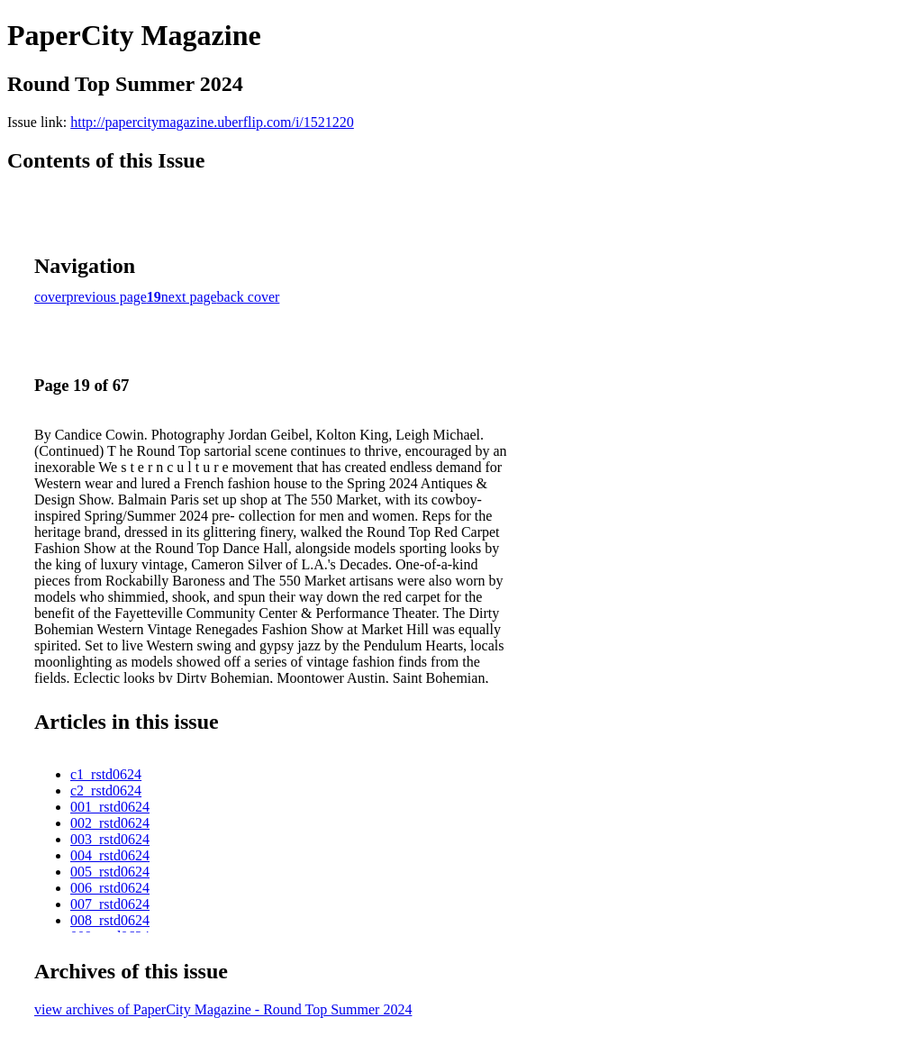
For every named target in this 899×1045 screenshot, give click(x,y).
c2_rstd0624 (105, 790)
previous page (107, 296)
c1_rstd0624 (105, 774)
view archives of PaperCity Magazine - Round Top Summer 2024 (223, 1009)
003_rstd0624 (110, 839)
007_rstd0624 (110, 904)
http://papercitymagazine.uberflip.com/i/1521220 (212, 122)
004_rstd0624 (110, 855)
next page (189, 296)
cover (50, 296)
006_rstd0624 (110, 887)
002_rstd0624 (110, 823)
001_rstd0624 (110, 806)
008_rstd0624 (110, 920)
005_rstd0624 (110, 871)
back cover (248, 296)
